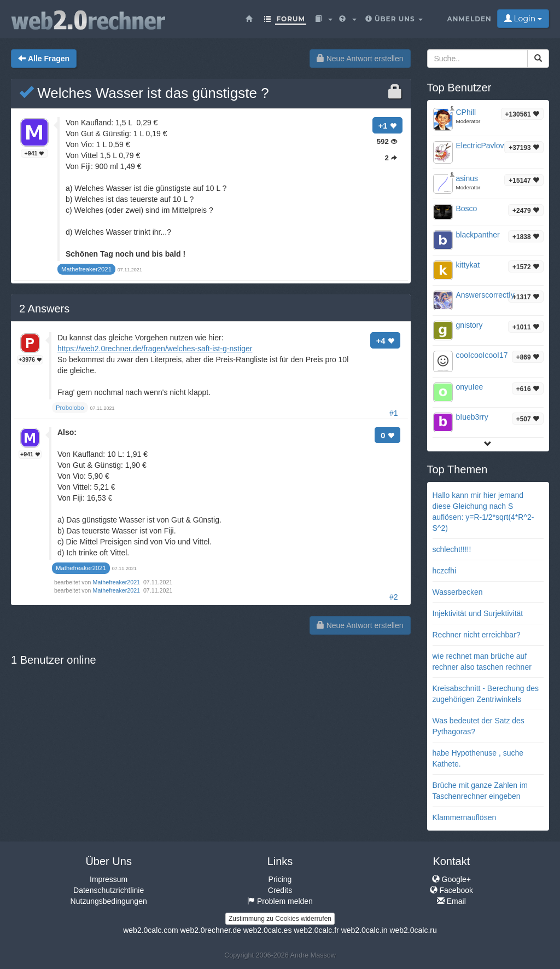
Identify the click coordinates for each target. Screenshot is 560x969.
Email (451, 901)
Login (523, 19)
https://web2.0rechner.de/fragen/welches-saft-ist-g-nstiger (154, 348)
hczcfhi (445, 570)
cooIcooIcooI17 (482, 355)
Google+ (451, 879)
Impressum (108, 879)
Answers (44, 309)
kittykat (468, 264)
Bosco (466, 208)
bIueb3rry (472, 417)
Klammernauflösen (465, 817)
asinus (467, 178)
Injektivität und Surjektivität (478, 613)
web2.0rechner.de (210, 930)
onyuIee (469, 386)
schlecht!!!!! (452, 549)
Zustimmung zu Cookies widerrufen (280, 918)
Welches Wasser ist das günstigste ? (144, 93)
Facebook (451, 890)
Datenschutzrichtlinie (108, 890)
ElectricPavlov (480, 145)
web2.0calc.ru (412, 930)
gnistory (469, 325)
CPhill (466, 112)
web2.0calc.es (267, 930)
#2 (393, 597)
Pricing (280, 879)
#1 (393, 413)
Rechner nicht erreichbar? (477, 634)
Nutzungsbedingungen (109, 901)
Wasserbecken (458, 592)
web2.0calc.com (150, 930)
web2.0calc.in (364, 930)
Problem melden (280, 901)
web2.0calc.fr (316, 930)
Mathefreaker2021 (117, 582)
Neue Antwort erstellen (360, 58)
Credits (280, 890)
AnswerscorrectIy (485, 295)
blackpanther (478, 234)
